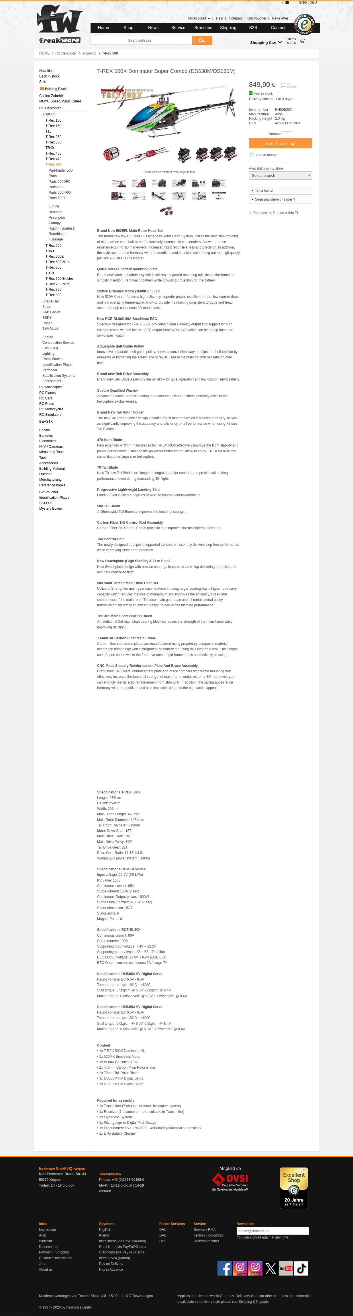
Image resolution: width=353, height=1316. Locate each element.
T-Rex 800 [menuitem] (53, 295)
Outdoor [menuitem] (45, 474)
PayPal (104, 1230)
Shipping (228, 27)
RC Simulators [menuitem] (50, 415)
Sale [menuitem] (42, 82)
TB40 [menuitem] (50, 148)
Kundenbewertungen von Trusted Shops (69, 1296)
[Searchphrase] (141, 40)
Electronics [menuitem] (47, 441)
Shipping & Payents (254, 1302)
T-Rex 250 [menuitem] (53, 137)
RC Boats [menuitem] (46, 404)
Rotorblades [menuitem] (58, 234)
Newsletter (280, 18)
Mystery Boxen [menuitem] (50, 508)
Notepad (235, 18)
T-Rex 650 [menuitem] (53, 267)
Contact (278, 27)
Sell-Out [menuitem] (45, 503)
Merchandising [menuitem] (50, 480)
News (153, 27)
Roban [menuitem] (47, 323)
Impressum (47, 1230)
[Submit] (202, 40)
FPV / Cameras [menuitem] (51, 447)
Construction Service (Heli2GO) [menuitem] (58, 345)
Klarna (104, 1235)
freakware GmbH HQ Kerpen (62, 1168)
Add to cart (280, 143)
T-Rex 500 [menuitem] (54, 164)
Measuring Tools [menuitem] (51, 452)
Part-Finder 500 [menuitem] (60, 170)
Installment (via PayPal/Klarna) (122, 1241)
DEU (313, 3)
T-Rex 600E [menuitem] (55, 257)
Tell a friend (261, 191)
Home (103, 27)
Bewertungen (143, 1296)
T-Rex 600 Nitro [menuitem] (58, 262)
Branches (203, 27)
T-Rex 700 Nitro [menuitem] (58, 284)
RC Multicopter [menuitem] (50, 387)
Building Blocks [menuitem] (53, 88)
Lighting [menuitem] (48, 354)
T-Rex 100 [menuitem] (53, 121)
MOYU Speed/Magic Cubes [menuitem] (60, 101)
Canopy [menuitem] (54, 223)
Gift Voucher (256, 18)
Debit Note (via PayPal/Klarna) (122, 1247)
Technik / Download (208, 1235)
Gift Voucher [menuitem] (48, 492)
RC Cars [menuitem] (45, 398)
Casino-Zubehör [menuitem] (51, 96)
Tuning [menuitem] (54, 206)
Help (219, 18)
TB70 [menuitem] (50, 273)
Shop (128, 27)
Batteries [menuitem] (46, 436)
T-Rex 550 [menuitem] (53, 246)
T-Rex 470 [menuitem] (53, 159)
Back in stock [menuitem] (49, 76)
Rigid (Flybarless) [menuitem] (62, 228)
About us (45, 1270)
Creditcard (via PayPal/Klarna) (122, 1252)
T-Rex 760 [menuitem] (53, 290)
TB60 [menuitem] (50, 251)
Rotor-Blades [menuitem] (52, 359)
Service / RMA (205, 1230)
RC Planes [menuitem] (47, 393)
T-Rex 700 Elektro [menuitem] (59, 279)
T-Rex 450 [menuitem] (53, 154)
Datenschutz (48, 1247)
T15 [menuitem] (49, 131)
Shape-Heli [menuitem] (50, 301)
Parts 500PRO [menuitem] (60, 193)
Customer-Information (55, 1258)
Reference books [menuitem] (52, 485)
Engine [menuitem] (47, 337)
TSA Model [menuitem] (50, 329)
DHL (162, 1230)
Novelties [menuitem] (46, 71)
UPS (162, 1241)
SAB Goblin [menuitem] (51, 312)
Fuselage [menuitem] (56, 239)
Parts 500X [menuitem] (57, 198)
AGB (42, 1235)
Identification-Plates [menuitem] (57, 365)
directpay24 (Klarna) (114, 1258)
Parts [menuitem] (53, 176)
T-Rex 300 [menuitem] (53, 142)
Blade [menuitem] (46, 307)
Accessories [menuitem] (51, 381)
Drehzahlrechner (206, 1241)
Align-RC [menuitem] (49, 114)
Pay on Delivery (111, 1264)
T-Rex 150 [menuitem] (53, 126)
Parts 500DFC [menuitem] (59, 182)
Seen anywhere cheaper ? (273, 199)
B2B (253, 27)
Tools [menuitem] (43, 458)
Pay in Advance (111, 1270)
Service (178, 27)
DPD (162, 1235)
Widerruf (45, 1241)
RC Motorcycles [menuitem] (51, 409)
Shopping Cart (266, 42)
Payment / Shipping (54, 1252)
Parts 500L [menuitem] (57, 187)
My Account (199, 18)
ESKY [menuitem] (47, 318)
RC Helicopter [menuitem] (50, 108)
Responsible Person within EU (276, 213)
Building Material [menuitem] (52, 469)
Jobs (42, 1264)
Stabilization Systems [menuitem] (58, 376)
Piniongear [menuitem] (57, 218)
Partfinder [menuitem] (49, 370)
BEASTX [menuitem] (46, 422)
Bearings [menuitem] (55, 212)
